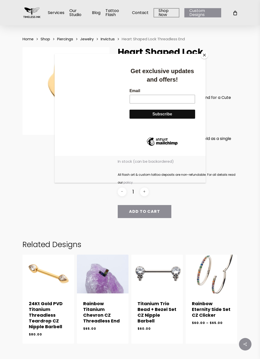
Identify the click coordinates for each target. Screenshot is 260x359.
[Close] (204, 55)
